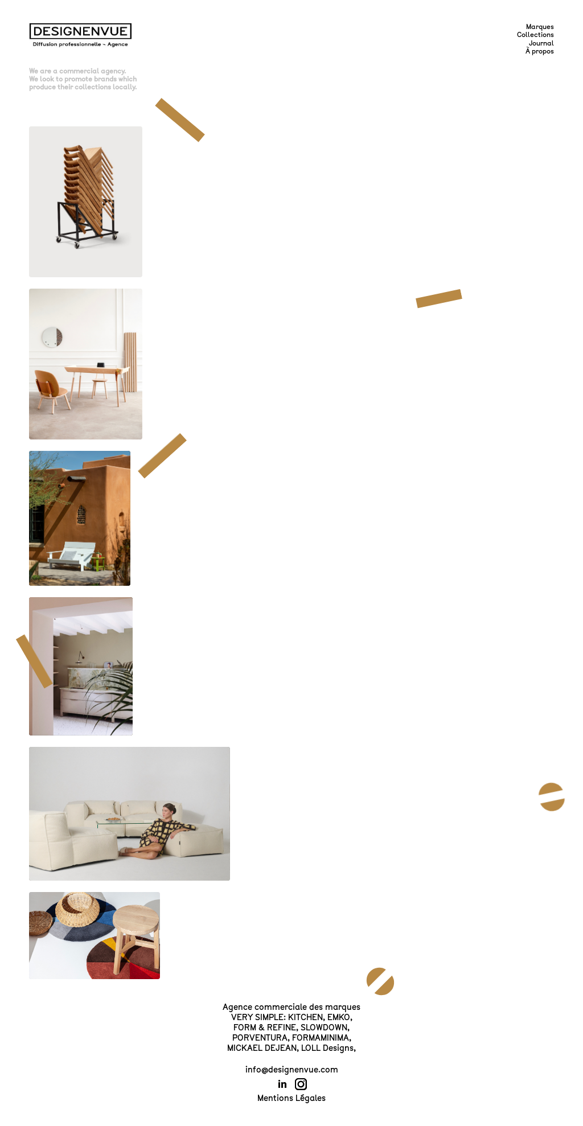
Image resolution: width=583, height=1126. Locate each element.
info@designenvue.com (291, 1070)
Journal (541, 43)
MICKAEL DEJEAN (262, 1048)
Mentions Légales (291, 1098)
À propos (539, 51)
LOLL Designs (327, 1048)
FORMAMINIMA (320, 1038)
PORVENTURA (260, 1038)
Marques (540, 27)
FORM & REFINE (264, 1027)
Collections (535, 35)
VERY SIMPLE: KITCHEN (277, 1017)
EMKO (338, 1017)
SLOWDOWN (324, 1027)
